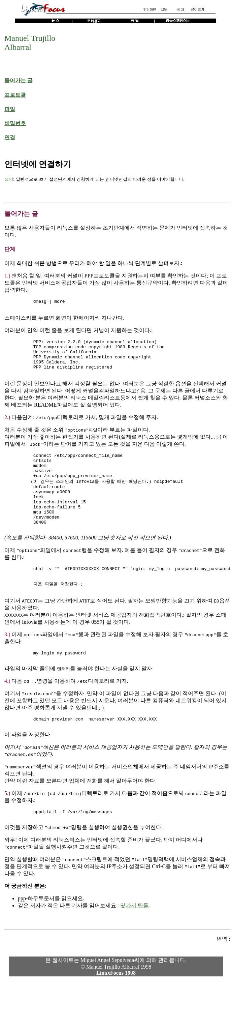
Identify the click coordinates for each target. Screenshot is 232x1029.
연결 (9, 137)
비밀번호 (15, 123)
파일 (9, 109)
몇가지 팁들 (134, 938)
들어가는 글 (18, 80)
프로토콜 (15, 95)
